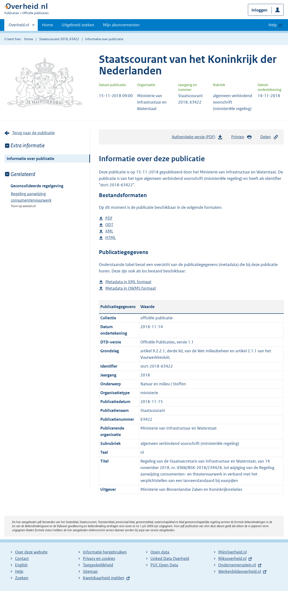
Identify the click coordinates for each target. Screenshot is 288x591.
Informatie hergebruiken (105, 552)
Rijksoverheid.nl (232, 558)
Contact (22, 558)
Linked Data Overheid (169, 558)
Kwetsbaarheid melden (103, 577)
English (21, 565)
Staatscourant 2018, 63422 (59, 39)
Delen (269, 137)
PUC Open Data (164, 565)
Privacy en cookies (99, 558)
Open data (159, 552)
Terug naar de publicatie (33, 132)
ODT (109, 224)
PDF (108, 218)
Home (47, 25)
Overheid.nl (19, 26)
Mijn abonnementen (121, 25)
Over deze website (31, 552)
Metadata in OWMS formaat (130, 288)
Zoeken (21, 577)
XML (109, 231)
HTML (110, 237)
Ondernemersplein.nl (237, 565)
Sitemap (90, 571)
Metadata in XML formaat (128, 282)
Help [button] (272, 25)
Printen (241, 137)
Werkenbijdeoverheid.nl (239, 571)
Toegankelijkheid (98, 565)
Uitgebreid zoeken (78, 25)
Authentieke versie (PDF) (197, 138)
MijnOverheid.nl (232, 552)
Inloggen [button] (259, 10)
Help (19, 571)
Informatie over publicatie (30, 158)
